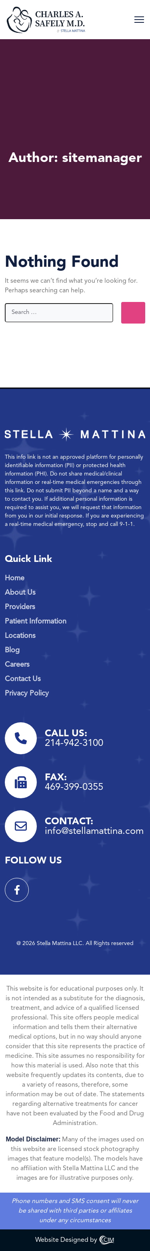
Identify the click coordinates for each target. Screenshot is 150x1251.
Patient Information (35, 621)
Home (14, 578)
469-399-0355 (74, 787)
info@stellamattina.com (94, 831)
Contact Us (23, 679)
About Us (20, 592)
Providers (20, 607)
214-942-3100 (74, 743)
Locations (20, 635)
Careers (17, 664)
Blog (12, 650)
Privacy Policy (27, 693)
